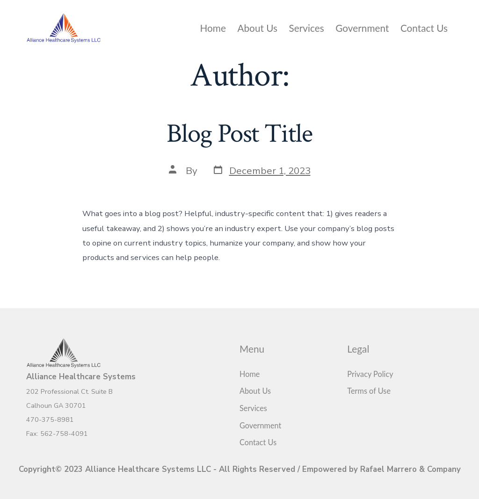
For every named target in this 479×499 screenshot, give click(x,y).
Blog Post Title (239, 133)
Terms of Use (369, 390)
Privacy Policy (370, 373)
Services (306, 28)
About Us (257, 28)
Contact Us (424, 28)
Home (213, 28)
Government (362, 28)
